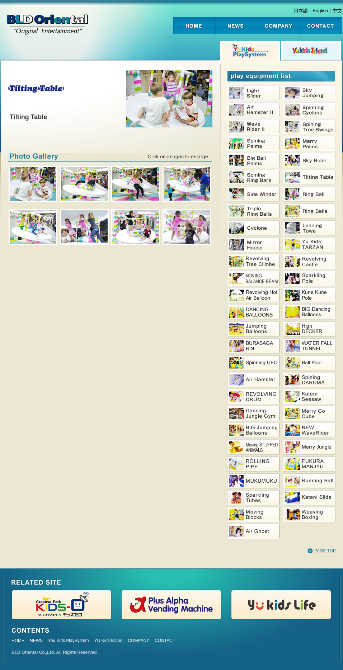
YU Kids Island (108, 640)
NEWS (36, 640)
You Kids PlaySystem (68, 640)
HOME (17, 640)
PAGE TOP (325, 550)
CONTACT (165, 640)
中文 (337, 10)
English (320, 10)
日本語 (301, 10)
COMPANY (138, 640)
